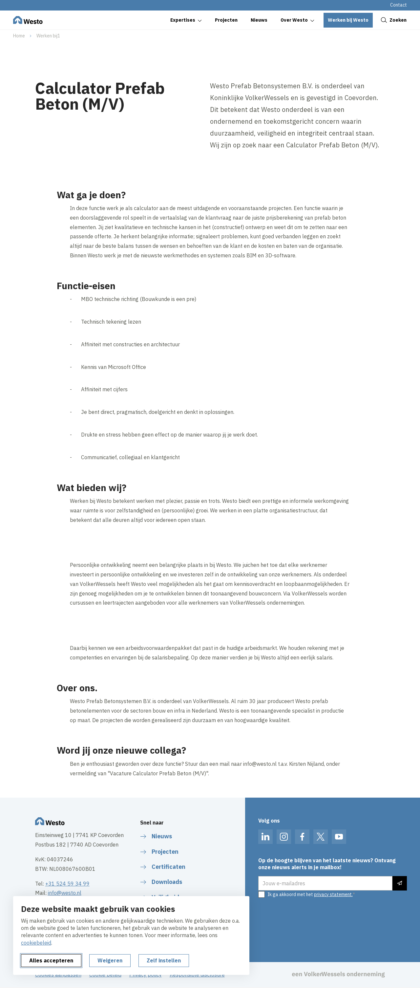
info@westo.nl (64, 893)
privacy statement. (333, 894)
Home (19, 36)
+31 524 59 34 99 (67, 883)
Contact (398, 5)
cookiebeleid (36, 942)
